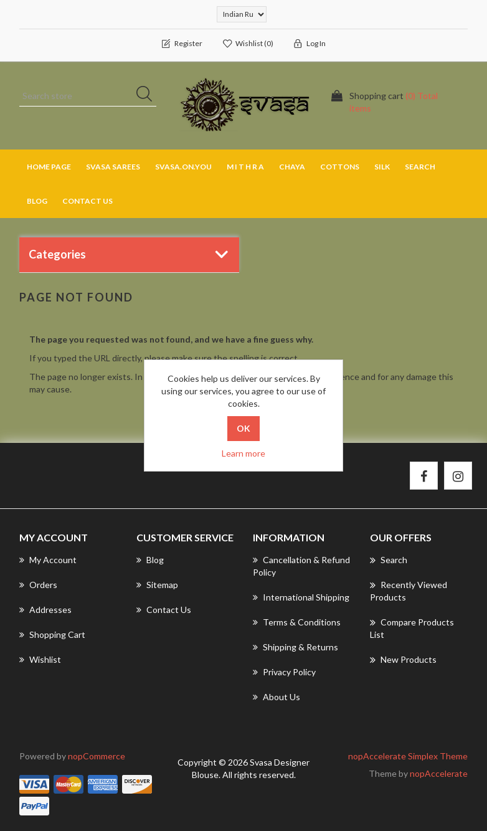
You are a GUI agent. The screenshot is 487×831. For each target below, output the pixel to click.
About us (276, 696)
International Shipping (301, 597)
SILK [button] (382, 166)
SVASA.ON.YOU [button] (183, 166)
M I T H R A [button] (245, 166)
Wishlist (40, 659)
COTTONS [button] (339, 166)
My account (48, 559)
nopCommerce (96, 756)
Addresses (45, 609)
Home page (49, 166)
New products (403, 659)
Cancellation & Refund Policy (301, 565)
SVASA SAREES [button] (113, 166)
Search (420, 166)
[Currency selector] (242, 14)
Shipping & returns (295, 647)
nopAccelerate (439, 773)
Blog (37, 201)
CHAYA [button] (292, 166)
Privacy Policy (284, 672)
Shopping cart (52, 634)
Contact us (87, 201)
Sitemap (157, 584)
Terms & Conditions (297, 622)
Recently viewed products (408, 590)
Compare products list (412, 628)
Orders (38, 584)
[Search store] (87, 96)
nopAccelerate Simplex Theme (408, 756)
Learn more (243, 453)
